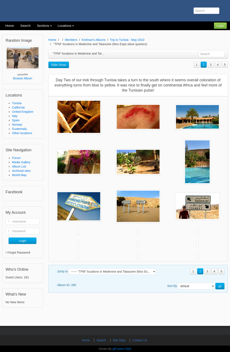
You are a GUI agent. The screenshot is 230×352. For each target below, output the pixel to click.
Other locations (22, 133)
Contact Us (139, 340)
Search (102, 340)
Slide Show (58, 65)
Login (220, 25)
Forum (16, 158)
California (18, 107)
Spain (16, 120)
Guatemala (19, 129)
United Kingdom (22, 111)
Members (71, 40)
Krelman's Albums (94, 40)
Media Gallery (21, 162)
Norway (17, 124)
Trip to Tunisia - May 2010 (127, 40)
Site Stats (120, 340)
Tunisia (17, 103)
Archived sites (21, 170)
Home (52, 40)
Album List (19, 166)
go (220, 286)
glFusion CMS (121, 349)
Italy (15, 116)
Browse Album (22, 78)
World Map (19, 175)
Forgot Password (18, 252)
